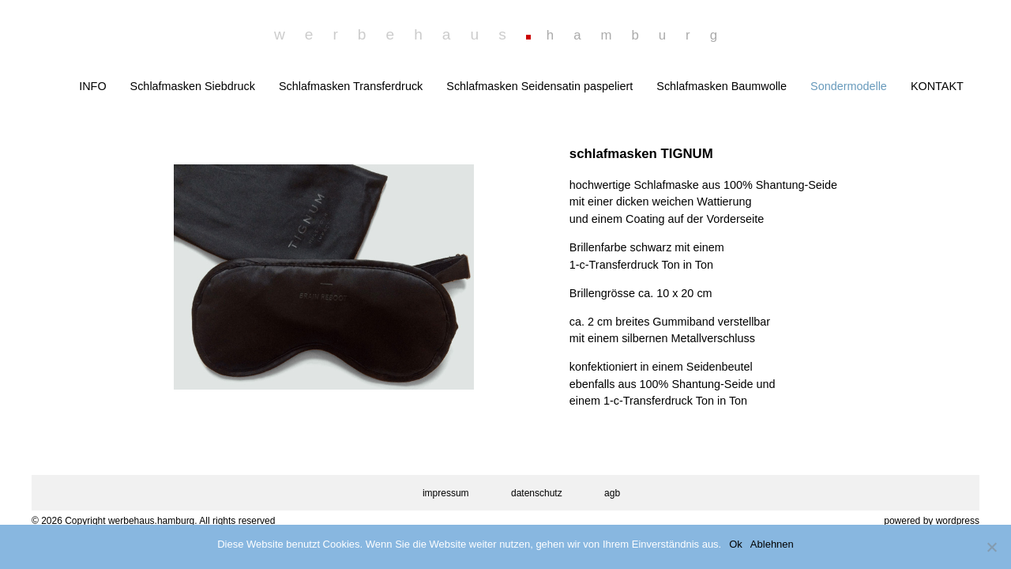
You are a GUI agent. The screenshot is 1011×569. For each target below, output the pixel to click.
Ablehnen (772, 544)
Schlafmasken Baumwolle (721, 86)
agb (612, 493)
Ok (735, 544)
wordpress (957, 520)
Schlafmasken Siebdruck (192, 86)
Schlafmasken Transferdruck (351, 86)
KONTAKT (937, 86)
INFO (92, 86)
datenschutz (536, 493)
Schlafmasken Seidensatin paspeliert (539, 86)
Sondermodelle (848, 86)
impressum (446, 493)
